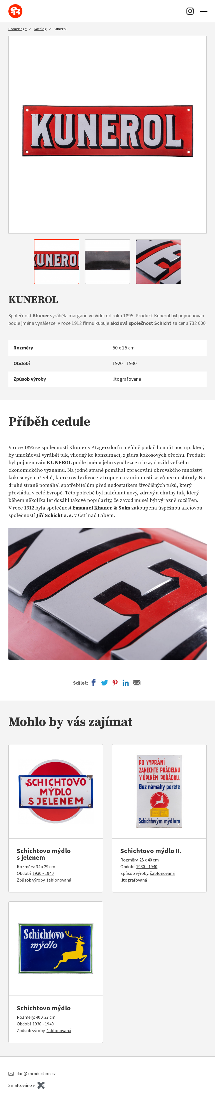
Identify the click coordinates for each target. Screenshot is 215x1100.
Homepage (17, 28)
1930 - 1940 (43, 873)
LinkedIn (125, 682)
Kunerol (60, 28)
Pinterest (115, 682)
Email (136, 682)
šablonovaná (58, 880)
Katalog (40, 28)
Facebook (93, 682)
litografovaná (133, 880)
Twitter (104, 682)
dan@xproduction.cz (36, 1073)
